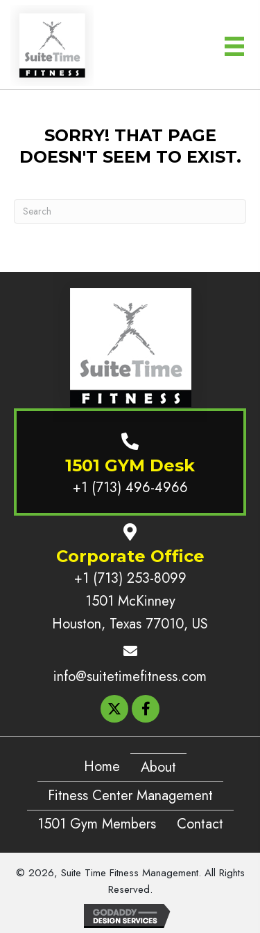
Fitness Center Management (130, 796)
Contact (200, 824)
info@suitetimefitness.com (130, 677)
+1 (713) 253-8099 (130, 578)
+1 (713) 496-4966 (130, 488)
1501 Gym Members (96, 824)
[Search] (130, 211)
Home (102, 767)
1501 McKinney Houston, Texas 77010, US (130, 612)
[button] (114, 709)
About (158, 767)
